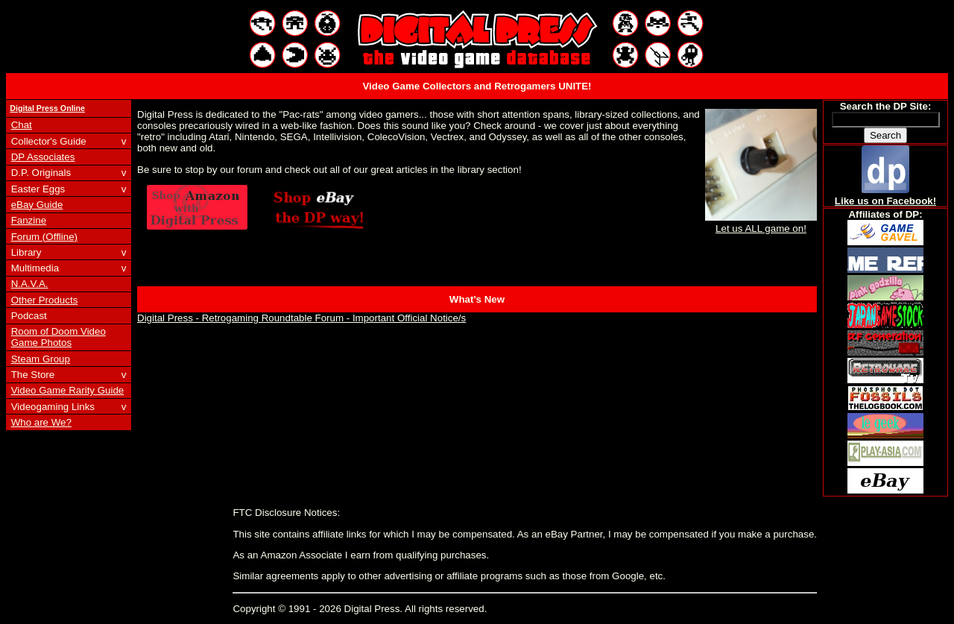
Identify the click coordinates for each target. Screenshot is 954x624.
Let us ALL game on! (761, 223)
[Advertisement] (477, 519)
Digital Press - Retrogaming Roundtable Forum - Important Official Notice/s (301, 318)
